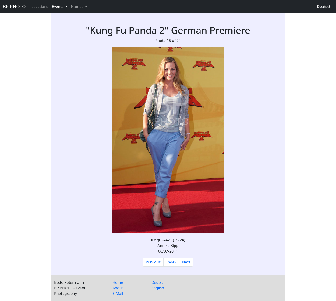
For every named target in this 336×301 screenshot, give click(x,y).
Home (117, 282)
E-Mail (117, 293)
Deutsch (324, 6)
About (117, 288)
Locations (40, 6)
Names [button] (77, 6)
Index (171, 262)
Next (186, 262)
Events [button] (58, 6)
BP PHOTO (14, 6)
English (157, 288)
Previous (153, 262)
